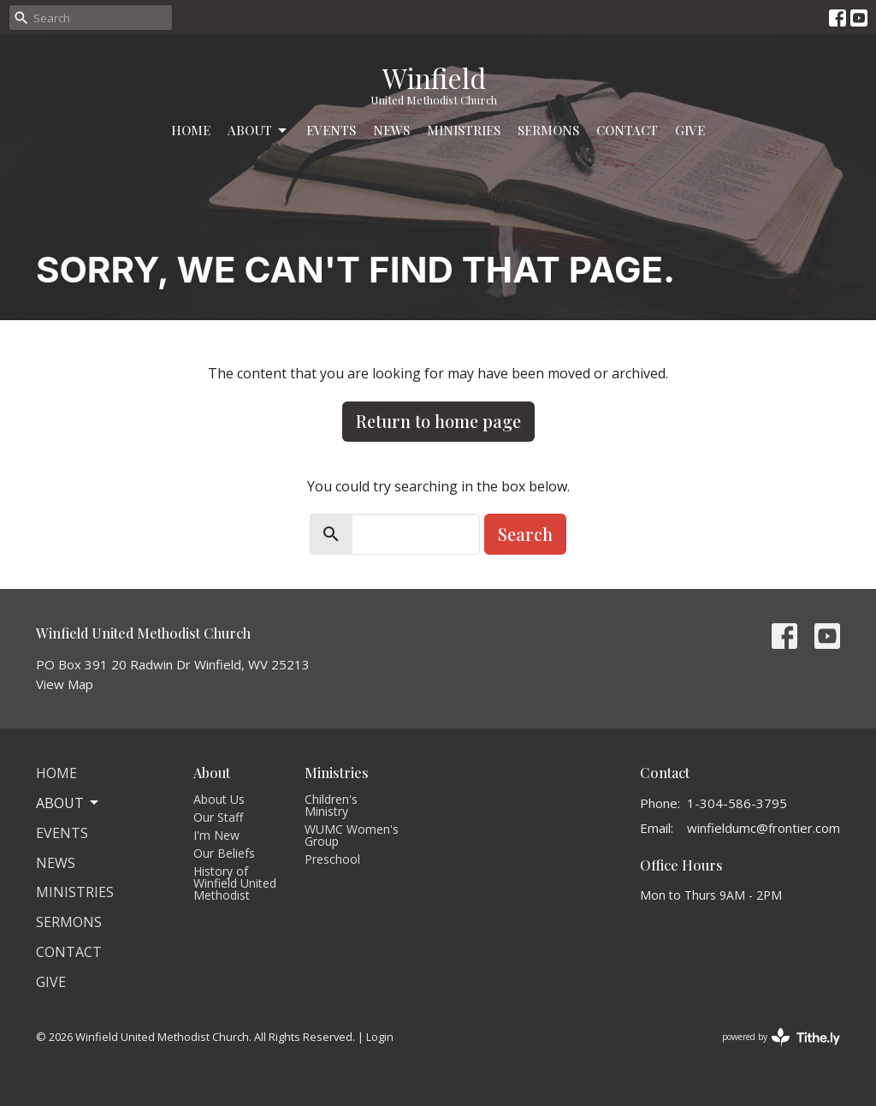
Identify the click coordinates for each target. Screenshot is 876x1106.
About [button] (68, 803)
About (258, 131)
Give (690, 130)
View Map (64, 684)
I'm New (216, 835)
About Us (219, 799)
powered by (781, 1037)
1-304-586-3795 (737, 803)
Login (380, 1036)
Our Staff (218, 817)
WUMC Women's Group (352, 835)
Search (525, 533)
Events (331, 130)
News (391, 130)
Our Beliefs (224, 853)
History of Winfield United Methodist (234, 883)
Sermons (548, 130)
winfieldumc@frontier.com (763, 827)
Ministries (463, 130)
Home (190, 130)
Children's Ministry (331, 805)
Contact (627, 130)
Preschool (332, 859)
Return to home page (438, 420)
